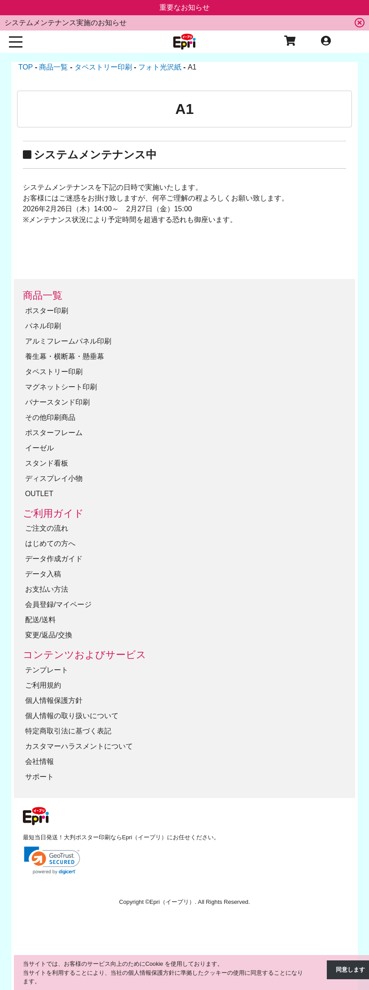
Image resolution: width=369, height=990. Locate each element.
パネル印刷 (43, 326)
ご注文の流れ (46, 528)
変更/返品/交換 (48, 635)
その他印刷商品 (50, 417)
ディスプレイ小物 (54, 478)
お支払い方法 (46, 589)
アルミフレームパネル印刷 (68, 341)
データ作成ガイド (54, 559)
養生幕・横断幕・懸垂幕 (64, 356)
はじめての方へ (50, 543)
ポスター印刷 (46, 310)
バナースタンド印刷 (57, 402)
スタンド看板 (46, 463)
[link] (52, 860)
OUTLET (39, 493)
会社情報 (39, 761)
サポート (39, 777)
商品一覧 (42, 295)
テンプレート (46, 670)
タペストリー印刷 (54, 371)
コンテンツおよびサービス (84, 654)
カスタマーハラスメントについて (79, 746)
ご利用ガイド (53, 513)
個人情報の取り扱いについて (72, 716)
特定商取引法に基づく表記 (68, 731)
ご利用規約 (43, 685)
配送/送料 (40, 620)
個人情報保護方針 (54, 700)
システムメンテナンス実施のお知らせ (65, 22)
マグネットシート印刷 (61, 387)
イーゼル (39, 448)
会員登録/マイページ (58, 604)
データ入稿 (43, 574)
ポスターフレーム (54, 432)
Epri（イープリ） (172, 901)
